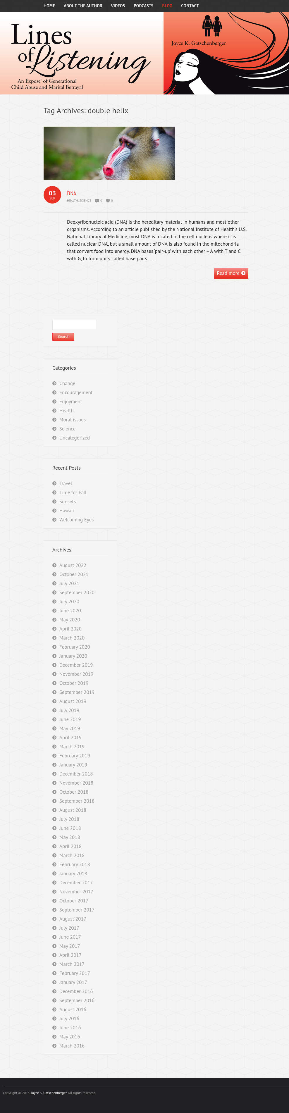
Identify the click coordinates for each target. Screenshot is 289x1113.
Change (67, 383)
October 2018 (73, 792)
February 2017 (74, 973)
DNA (71, 193)
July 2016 (69, 1018)
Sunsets (67, 501)
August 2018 (72, 810)
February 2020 (74, 647)
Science (85, 201)
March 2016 (72, 1046)
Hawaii (66, 510)
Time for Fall (73, 492)
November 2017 (76, 891)
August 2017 (72, 919)
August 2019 (72, 701)
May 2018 (69, 837)
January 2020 (73, 656)
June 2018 (70, 828)
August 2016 (72, 1009)
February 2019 (74, 755)
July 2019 (69, 710)
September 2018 (76, 801)
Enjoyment (70, 401)
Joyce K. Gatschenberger (48, 1092)
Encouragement (75, 392)
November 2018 (76, 783)
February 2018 (74, 864)
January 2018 (73, 873)
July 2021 (69, 583)
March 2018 (72, 855)
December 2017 (76, 882)
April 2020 (70, 629)
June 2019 (70, 719)
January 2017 (73, 982)
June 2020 (70, 610)
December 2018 (76, 774)
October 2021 (73, 574)
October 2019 (73, 683)
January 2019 (73, 764)
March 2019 (72, 746)
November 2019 (76, 674)
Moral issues (72, 419)
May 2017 (69, 946)
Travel (65, 483)
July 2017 (69, 928)
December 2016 (76, 991)
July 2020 (69, 601)
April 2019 (70, 737)
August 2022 (72, 565)
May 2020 (69, 619)
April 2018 (70, 846)
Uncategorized (74, 438)
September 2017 (76, 910)
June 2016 (70, 1027)
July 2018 (69, 819)
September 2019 (76, 692)
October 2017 (73, 900)
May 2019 (69, 728)
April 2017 (70, 955)
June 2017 (70, 937)
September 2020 (76, 592)
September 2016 (76, 1000)
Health (72, 201)
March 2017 (72, 964)
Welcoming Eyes (76, 519)
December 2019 (76, 665)
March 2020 (72, 638)
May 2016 (69, 1036)
